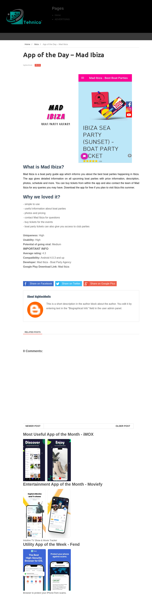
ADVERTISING (62, 19)
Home (58, 15)
